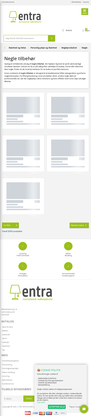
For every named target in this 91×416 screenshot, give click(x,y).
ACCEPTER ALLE (57, 406)
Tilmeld (29, 398)
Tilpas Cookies (76, 406)
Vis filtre (10, 225)
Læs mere (41, 402)
